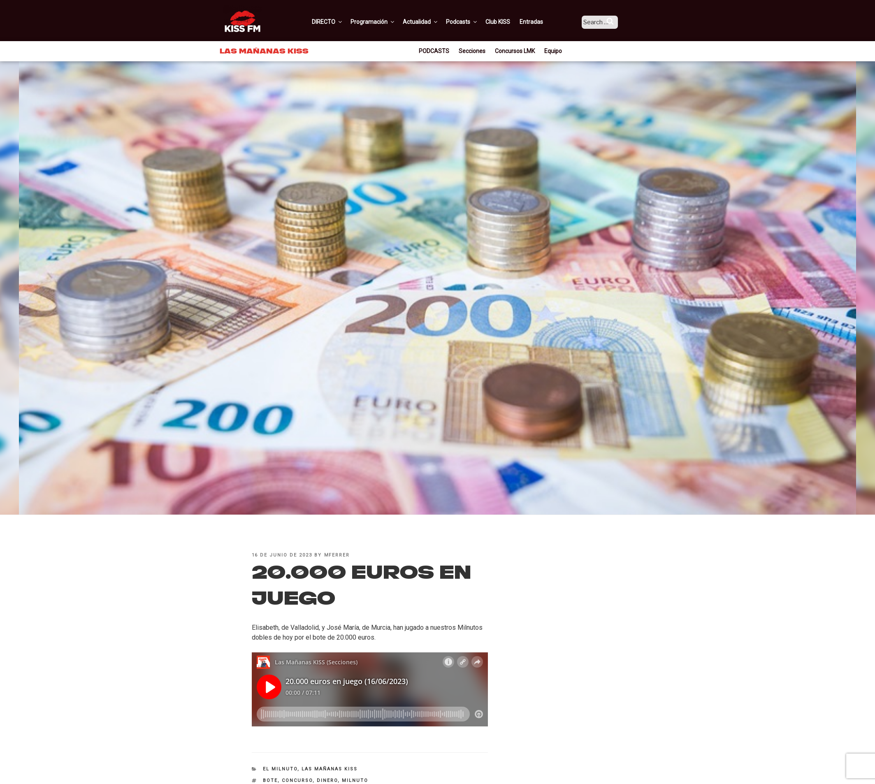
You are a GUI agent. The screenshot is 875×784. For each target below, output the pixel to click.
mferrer (337, 555)
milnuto (355, 780)
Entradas (542, 22)
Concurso (297, 780)
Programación (384, 22)
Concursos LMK (515, 51)
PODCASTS (434, 51)
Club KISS (509, 22)
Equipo (553, 51)
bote (270, 780)
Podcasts (473, 22)
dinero (327, 780)
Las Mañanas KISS (329, 769)
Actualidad (432, 22)
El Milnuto (280, 769)
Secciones (472, 51)
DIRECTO (338, 22)
